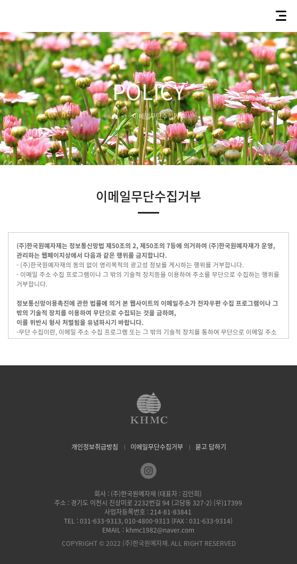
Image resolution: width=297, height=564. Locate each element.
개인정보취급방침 (94, 447)
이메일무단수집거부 (156, 447)
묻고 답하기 (210, 447)
